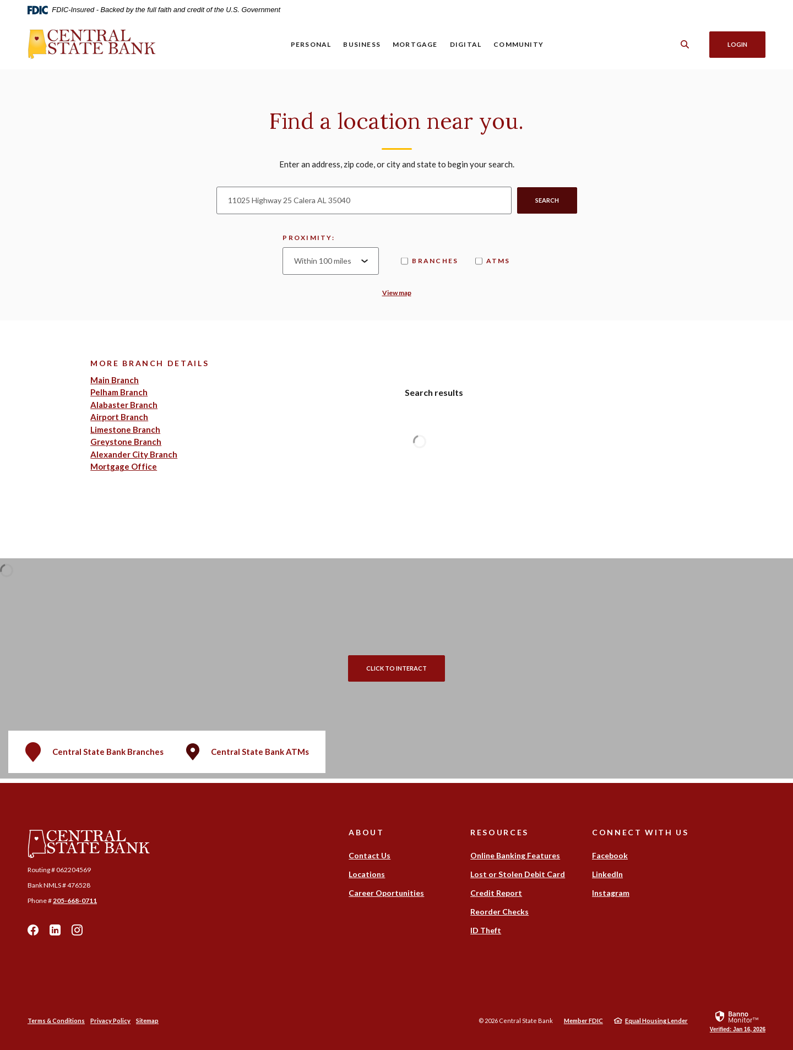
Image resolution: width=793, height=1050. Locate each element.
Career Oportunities (386, 893)
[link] (737, 1020)
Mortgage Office (123, 466)
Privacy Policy (110, 1020)
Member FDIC (583, 1020)
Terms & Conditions (56, 1020)
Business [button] (362, 44)
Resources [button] (499, 832)
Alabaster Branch (123, 405)
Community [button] (518, 44)
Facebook (33, 929)
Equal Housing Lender (656, 1020)
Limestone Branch (125, 429)
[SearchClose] (685, 44)
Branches (429, 261)
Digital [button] (465, 44)
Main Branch (114, 380)
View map (396, 293)
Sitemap (147, 1020)
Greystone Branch (125, 442)
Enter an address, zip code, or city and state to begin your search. (396, 164)
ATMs (492, 261)
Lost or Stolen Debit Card (517, 874)
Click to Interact (396, 668)
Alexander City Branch (133, 454)
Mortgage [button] (415, 44)
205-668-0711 (75, 900)
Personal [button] (311, 44)
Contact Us (369, 855)
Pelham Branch (119, 392)
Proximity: (309, 237)
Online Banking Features (515, 855)
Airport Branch (119, 417)
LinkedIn (55, 929)
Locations (367, 874)
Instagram (77, 929)
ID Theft (485, 930)
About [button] (366, 832)
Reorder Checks (499, 911)
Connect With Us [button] (640, 832)
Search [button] (547, 200)
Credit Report (496, 892)
